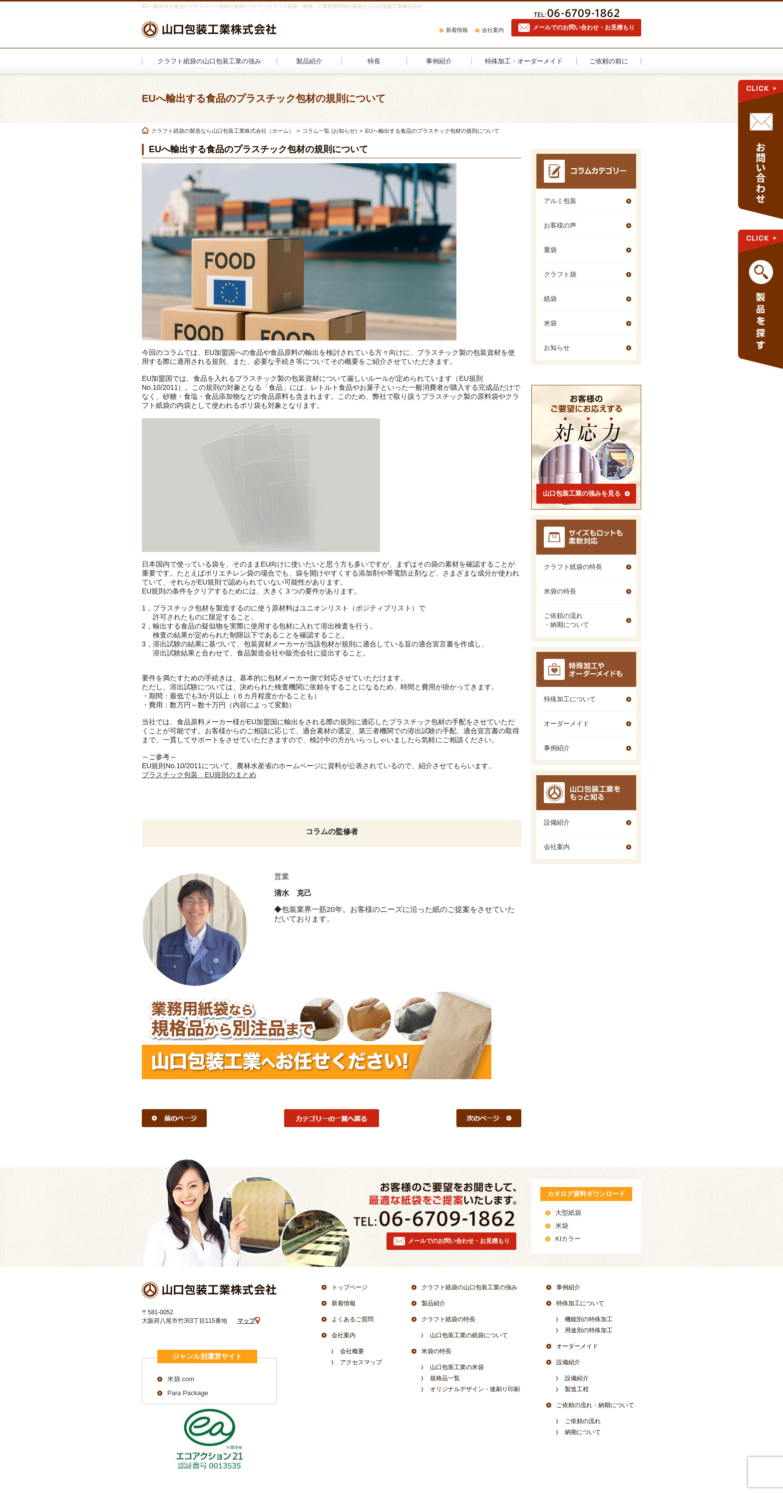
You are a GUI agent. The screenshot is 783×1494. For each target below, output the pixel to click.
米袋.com (180, 1379)
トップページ (350, 1287)
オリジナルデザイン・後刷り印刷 (475, 1389)
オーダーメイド (577, 1346)
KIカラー (568, 1238)
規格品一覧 (445, 1378)
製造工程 (577, 1389)
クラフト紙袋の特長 (448, 1319)
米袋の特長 (436, 1351)
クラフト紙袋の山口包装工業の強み (469, 1287)
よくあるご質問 (353, 1319)
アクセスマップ (361, 1362)
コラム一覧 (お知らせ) (329, 131)
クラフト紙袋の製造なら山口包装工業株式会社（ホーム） (222, 131)
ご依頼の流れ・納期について (595, 1405)
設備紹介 (568, 1362)
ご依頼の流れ (583, 1421)
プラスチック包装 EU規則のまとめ (199, 775)
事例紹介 (568, 1287)
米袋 (561, 1225)
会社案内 (493, 30)
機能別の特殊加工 (589, 1319)
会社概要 (352, 1351)
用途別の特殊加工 (589, 1330)
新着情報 (457, 30)
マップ (246, 1320)
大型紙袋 (568, 1212)
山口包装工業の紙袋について (469, 1335)
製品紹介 (433, 1303)
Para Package (187, 1393)
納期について (583, 1432)
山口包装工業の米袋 (457, 1367)
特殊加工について (580, 1303)
